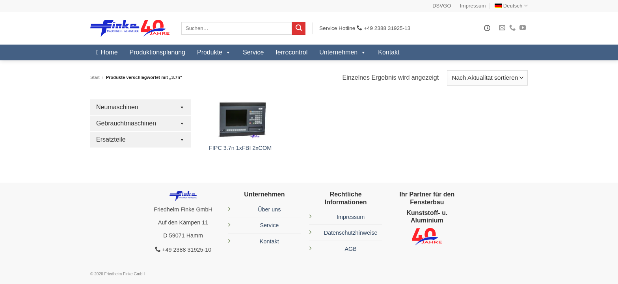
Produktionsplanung (157, 52)
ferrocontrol (291, 52)
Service (253, 52)
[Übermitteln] (298, 28)
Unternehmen (342, 52)
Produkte (214, 52)
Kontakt (388, 52)
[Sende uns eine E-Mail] (502, 28)
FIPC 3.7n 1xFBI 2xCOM (240, 148)
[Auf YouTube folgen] (522, 28)
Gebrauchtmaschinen (140, 123)
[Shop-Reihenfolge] (487, 78)
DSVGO (441, 6)
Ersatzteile (140, 140)
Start (95, 77)
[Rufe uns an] (512, 28)
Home (109, 52)
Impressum (473, 6)
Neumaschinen (140, 107)
